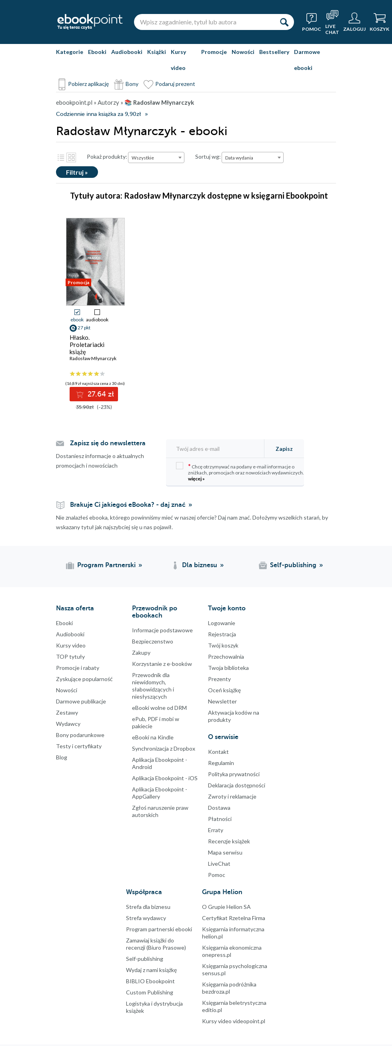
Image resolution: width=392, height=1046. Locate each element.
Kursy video (178, 59)
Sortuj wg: (208, 156)
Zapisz (284, 448)
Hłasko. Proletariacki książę (87, 344)
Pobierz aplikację (88, 83)
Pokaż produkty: (107, 156)
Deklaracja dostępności (236, 785)
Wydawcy (68, 723)
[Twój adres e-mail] (217, 448)
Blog (61, 757)
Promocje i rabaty (77, 667)
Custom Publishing (149, 992)
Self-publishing (144, 958)
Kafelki (71, 157)
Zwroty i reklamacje (232, 796)
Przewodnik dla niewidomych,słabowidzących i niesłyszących (153, 685)
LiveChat (219, 863)
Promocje (214, 51)
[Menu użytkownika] (354, 22)
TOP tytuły (70, 656)
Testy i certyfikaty (79, 746)
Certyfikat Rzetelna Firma (233, 918)
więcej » (196, 479)
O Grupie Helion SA (226, 906)
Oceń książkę (224, 690)
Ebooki (97, 51)
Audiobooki (126, 51)
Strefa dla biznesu (148, 906)
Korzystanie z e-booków (162, 663)
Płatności (220, 818)
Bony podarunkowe (80, 734)
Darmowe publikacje (81, 701)
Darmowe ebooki (307, 59)
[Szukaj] (284, 22)
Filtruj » (77, 172)
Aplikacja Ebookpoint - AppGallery (159, 793)
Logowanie (221, 623)
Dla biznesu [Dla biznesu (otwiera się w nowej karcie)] (199, 565)
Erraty (215, 830)
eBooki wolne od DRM (159, 707)
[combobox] (156, 157)
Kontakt (218, 751)
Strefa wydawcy (146, 918)
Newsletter (222, 701)
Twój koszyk (223, 645)
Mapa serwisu (225, 852)
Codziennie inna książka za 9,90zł (98, 114)
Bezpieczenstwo (152, 641)
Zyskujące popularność (84, 678)
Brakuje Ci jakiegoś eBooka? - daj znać (128, 504)
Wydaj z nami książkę (151, 969)
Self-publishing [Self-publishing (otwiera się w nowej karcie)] (293, 565)
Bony (132, 83)
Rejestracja (222, 634)
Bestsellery (274, 51)
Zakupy (141, 652)
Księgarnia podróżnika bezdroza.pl (229, 988)
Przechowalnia (226, 656)
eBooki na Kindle (153, 737)
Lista (61, 157)
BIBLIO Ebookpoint (150, 981)
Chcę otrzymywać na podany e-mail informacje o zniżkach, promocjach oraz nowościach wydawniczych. (240, 472)
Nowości (243, 51)
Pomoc (216, 874)
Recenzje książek (229, 841)
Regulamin (221, 762)
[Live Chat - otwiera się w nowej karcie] (332, 22)
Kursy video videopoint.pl (233, 1021)
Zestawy (67, 712)
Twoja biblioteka (228, 667)
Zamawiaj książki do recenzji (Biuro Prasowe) (156, 944)
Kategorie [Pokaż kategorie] (69, 51)
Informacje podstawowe (162, 630)
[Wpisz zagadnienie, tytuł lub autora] (204, 22)
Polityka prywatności (234, 774)
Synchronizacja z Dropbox (163, 748)
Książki (156, 51)
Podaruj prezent (175, 83)
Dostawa (219, 807)
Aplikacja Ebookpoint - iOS (165, 778)
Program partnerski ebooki (159, 929)
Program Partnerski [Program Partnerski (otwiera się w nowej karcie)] (106, 565)
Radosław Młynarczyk (93, 358)
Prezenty (219, 678)
